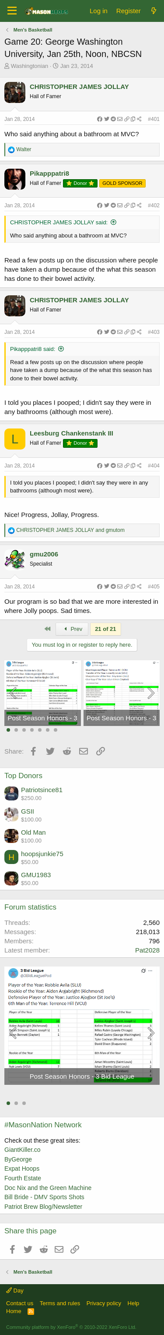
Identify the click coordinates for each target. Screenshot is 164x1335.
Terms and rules (60, 1303)
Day (15, 1290)
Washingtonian (30, 66)
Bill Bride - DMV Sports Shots (44, 1196)
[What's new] (153, 11)
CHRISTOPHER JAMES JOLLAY (79, 86)
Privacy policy (104, 1303)
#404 (154, 466)
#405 (154, 587)
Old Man (33, 832)
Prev (72, 629)
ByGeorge (18, 1159)
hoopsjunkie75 (42, 853)
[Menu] (12, 11)
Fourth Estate (22, 1178)
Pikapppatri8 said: (32, 349)
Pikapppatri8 (49, 173)
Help (134, 1303)
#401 (154, 119)
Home (13, 1311)
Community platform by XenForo (71, 1327)
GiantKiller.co (22, 1149)
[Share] (119, 119)
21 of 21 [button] (105, 629)
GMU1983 (36, 874)
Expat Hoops (21, 1168)
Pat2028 (147, 950)
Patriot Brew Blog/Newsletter (43, 1206)
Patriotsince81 (42, 789)
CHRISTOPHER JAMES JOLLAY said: (59, 222)
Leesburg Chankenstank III (71, 433)
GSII (27, 811)
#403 (154, 332)
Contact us (19, 1303)
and (70, 530)
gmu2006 (44, 554)
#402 (154, 205)
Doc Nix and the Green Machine (47, 1187)
